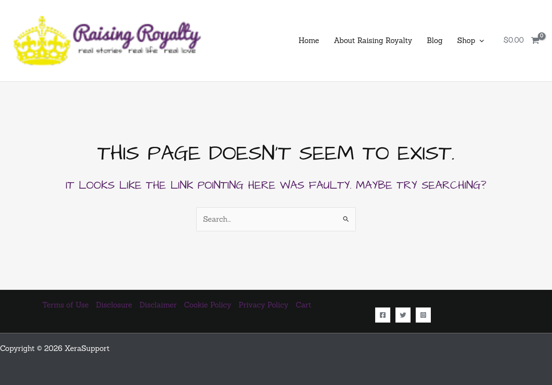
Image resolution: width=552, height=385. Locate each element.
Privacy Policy (263, 305)
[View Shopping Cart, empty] (521, 40)
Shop (470, 40)
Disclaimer (158, 305)
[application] (479, 40)
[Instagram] (423, 315)
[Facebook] (382, 315)
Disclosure (114, 305)
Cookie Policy (207, 305)
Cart (303, 305)
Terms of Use (65, 305)
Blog (435, 40)
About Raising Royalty (373, 40)
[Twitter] (403, 315)
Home (308, 40)
